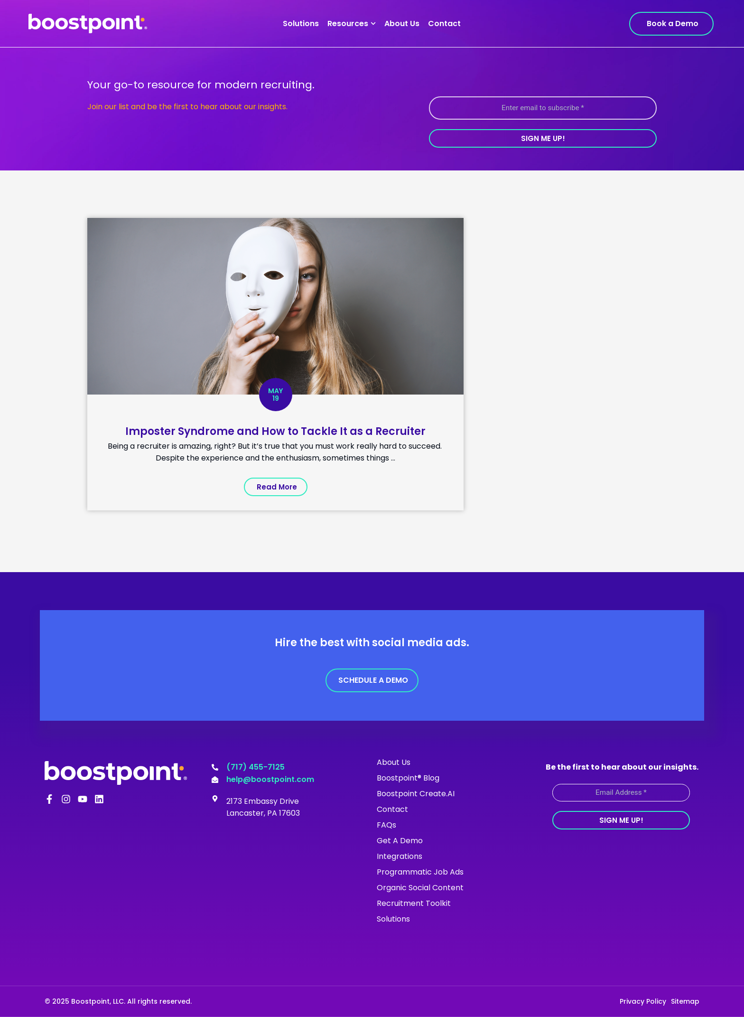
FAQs (386, 824)
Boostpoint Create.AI (416, 793)
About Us (401, 23)
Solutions (301, 23)
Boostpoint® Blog (408, 777)
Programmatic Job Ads (420, 871)
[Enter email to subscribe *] (543, 108)
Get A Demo (400, 840)
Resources (351, 23)
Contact (444, 23)
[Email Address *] (621, 792)
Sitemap (685, 1001)
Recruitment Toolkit (414, 903)
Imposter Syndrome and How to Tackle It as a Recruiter (275, 431)
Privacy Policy (643, 1001)
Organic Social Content (420, 887)
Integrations (399, 856)
